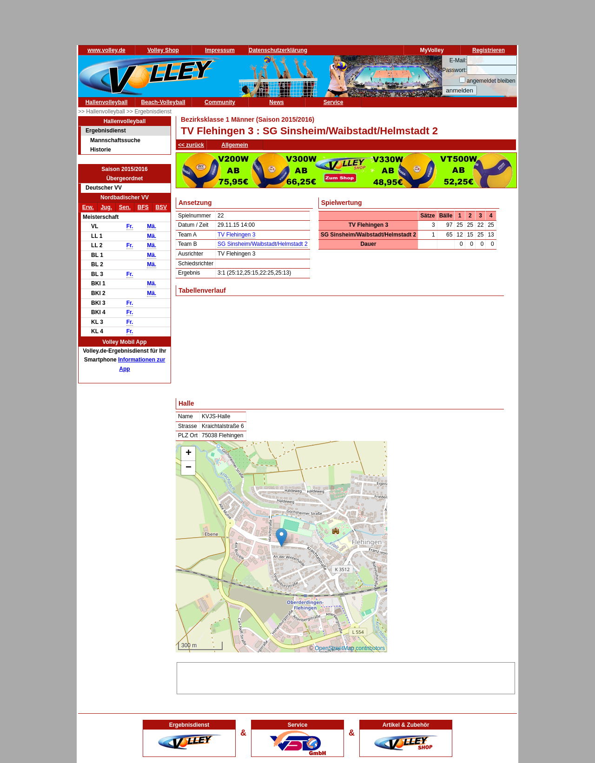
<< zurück (191, 145)
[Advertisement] (346, 677)
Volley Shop (163, 50)
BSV (161, 207)
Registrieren (488, 50)
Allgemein (234, 145)
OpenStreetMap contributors (350, 648)
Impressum (220, 50)
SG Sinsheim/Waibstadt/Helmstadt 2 (263, 244)
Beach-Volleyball (163, 102)
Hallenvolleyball (107, 102)
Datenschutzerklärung (278, 50)
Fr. (129, 226)
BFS (143, 207)
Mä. (151, 226)
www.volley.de (106, 50)
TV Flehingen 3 (236, 234)
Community (220, 102)
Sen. (125, 207)
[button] (281, 537)
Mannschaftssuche (115, 140)
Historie (100, 149)
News (276, 102)
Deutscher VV (104, 187)
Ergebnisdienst (106, 130)
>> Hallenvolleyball (102, 111)
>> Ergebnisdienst (149, 111)
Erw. (88, 207)
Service (334, 102)
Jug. (106, 207)
